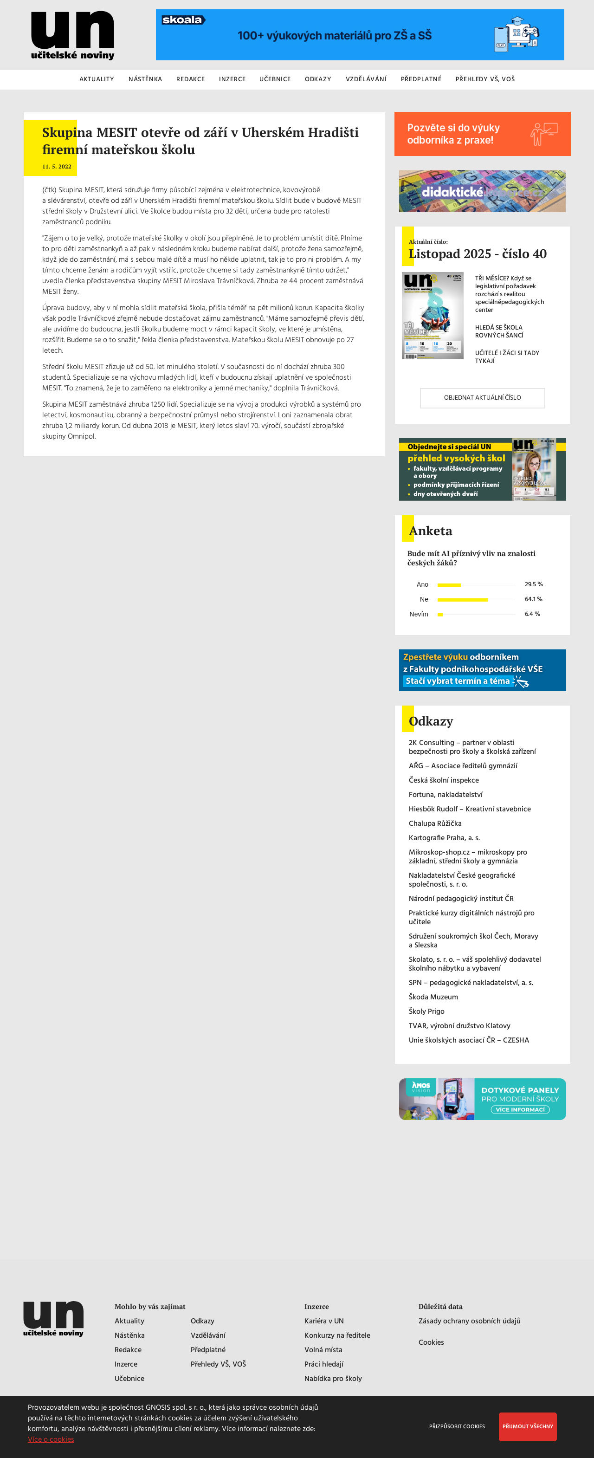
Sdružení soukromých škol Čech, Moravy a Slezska (473, 941)
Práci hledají (323, 1365)
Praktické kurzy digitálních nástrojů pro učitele (472, 918)
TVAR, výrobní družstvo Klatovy (459, 1026)
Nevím (419, 614)
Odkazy (202, 1321)
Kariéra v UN (324, 1321)
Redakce (128, 1350)
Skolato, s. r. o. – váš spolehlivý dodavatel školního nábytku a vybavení (475, 964)
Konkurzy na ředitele (337, 1336)
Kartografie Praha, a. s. (444, 838)
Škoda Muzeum (433, 997)
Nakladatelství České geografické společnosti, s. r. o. (462, 880)
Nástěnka (130, 1336)
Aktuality (129, 1321)
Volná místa (323, 1350)
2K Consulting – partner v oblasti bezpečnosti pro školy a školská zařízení (472, 748)
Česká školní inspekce (444, 781)
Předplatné (208, 1350)
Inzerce (126, 1365)
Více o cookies (51, 1440)
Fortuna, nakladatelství (446, 795)
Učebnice (129, 1379)
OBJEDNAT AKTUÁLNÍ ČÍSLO (482, 398)
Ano (422, 584)
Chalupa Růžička (435, 824)
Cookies (431, 1343)
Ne (424, 599)
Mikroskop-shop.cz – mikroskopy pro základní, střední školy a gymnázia (468, 857)
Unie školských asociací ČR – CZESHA (469, 1041)
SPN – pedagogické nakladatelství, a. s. (471, 983)
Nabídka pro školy (333, 1379)
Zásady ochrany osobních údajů (470, 1321)
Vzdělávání (208, 1336)
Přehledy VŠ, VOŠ (218, 1365)
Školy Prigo (427, 1012)
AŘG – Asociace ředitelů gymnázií (463, 766)
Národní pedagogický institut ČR (461, 899)
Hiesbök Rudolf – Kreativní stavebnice (470, 809)
